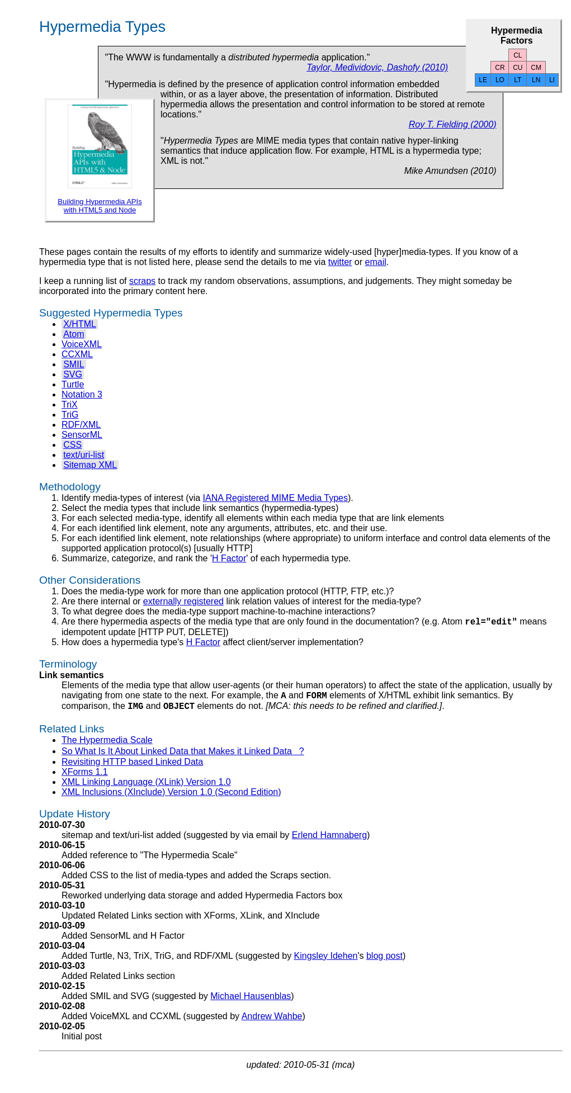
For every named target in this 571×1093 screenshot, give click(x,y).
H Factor (229, 558)
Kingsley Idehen (326, 961)
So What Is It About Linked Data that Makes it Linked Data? (183, 756)
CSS (72, 444)
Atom (73, 334)
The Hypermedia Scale (107, 745)
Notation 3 (82, 394)
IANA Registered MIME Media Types (275, 498)
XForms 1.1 (85, 777)
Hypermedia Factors (516, 35)
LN (536, 80)
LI (552, 80)
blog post (384, 961)
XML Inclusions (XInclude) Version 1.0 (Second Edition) (171, 797)
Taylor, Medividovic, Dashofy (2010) (377, 67)
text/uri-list (83, 455)
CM (536, 68)
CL (517, 55)
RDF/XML (81, 424)
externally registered (183, 601)
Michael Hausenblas (250, 1001)
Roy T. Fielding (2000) (453, 124)
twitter (340, 262)
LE (483, 80)
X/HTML (79, 324)
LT (517, 80)
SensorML (82, 434)
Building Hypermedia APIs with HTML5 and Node (99, 205)
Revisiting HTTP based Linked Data (132, 767)
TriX (70, 404)
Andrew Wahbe (272, 1021)
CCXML (77, 354)
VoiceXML (82, 344)
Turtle (73, 384)
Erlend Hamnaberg (329, 840)
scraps (142, 281)
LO (500, 80)
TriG (70, 414)
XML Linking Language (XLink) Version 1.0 (146, 787)
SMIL (73, 364)
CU (517, 68)
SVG (72, 374)
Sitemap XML (90, 465)
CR (499, 68)
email (375, 262)
